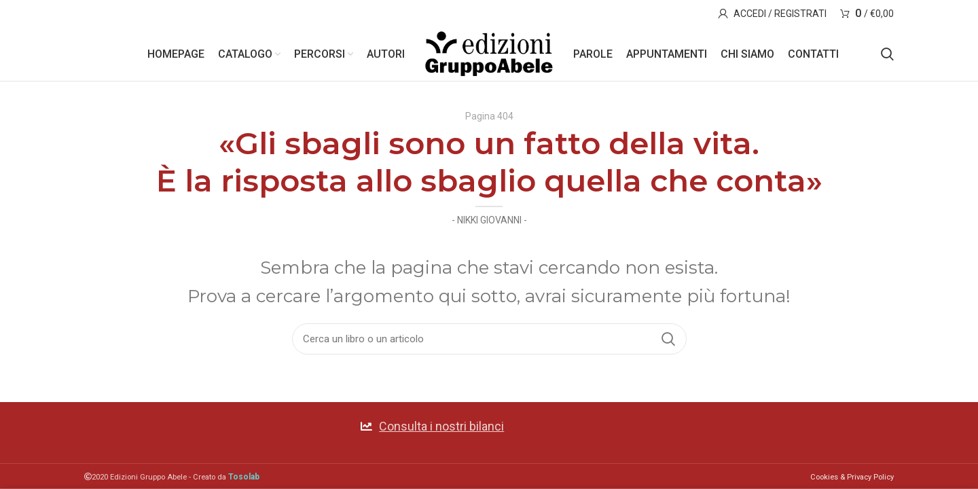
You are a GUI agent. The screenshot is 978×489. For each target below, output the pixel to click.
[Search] (887, 54)
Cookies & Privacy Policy (852, 477)
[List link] (489, 426)
